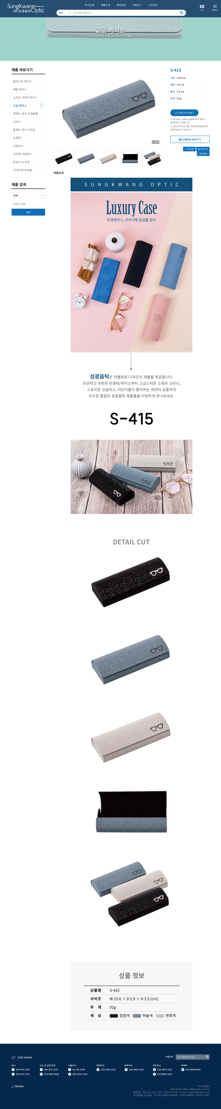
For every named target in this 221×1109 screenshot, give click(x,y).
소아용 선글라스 (22, 154)
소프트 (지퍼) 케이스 (25, 97)
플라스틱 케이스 (22, 81)
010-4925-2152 (136, 1069)
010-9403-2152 (164, 1074)
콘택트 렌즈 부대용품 (25, 113)
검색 (28, 212)
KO (202, 8)
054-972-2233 (23, 1069)
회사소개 (89, 5)
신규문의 (152, 5)
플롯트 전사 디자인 (24, 130)
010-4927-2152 (164, 1069)
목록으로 (203, 149)
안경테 (17, 138)
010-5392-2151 (108, 1069)
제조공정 (121, 5)
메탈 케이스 (20, 89)
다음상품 (203, 153)
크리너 (17, 122)
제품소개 (105, 5)
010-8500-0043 (193, 1069)
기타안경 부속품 (22, 170)
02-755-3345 (78, 1069)
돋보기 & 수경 (21, 162)
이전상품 (189, 149)
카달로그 (137, 5)
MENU (215, 7)
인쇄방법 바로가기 (190, 139)
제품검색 (169, 1056)
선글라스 (18, 146)
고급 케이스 (20, 105)
